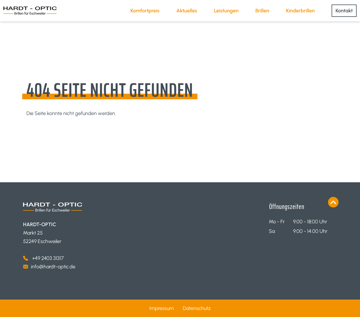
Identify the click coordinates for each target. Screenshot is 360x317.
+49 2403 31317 (47, 258)
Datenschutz (197, 308)
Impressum (161, 308)
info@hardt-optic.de (53, 267)
